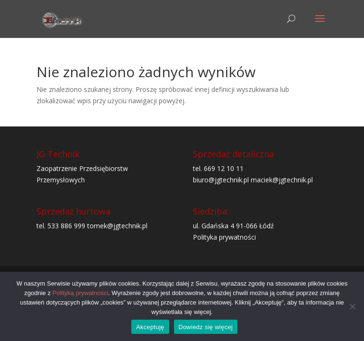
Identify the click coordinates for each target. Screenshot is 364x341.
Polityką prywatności (81, 292)
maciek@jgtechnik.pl (282, 179)
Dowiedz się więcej (206, 327)
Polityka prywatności (224, 237)
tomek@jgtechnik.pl (117, 225)
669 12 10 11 (224, 168)
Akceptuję (150, 327)
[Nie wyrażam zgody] (352, 306)
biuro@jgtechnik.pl (221, 179)
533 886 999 (66, 225)
